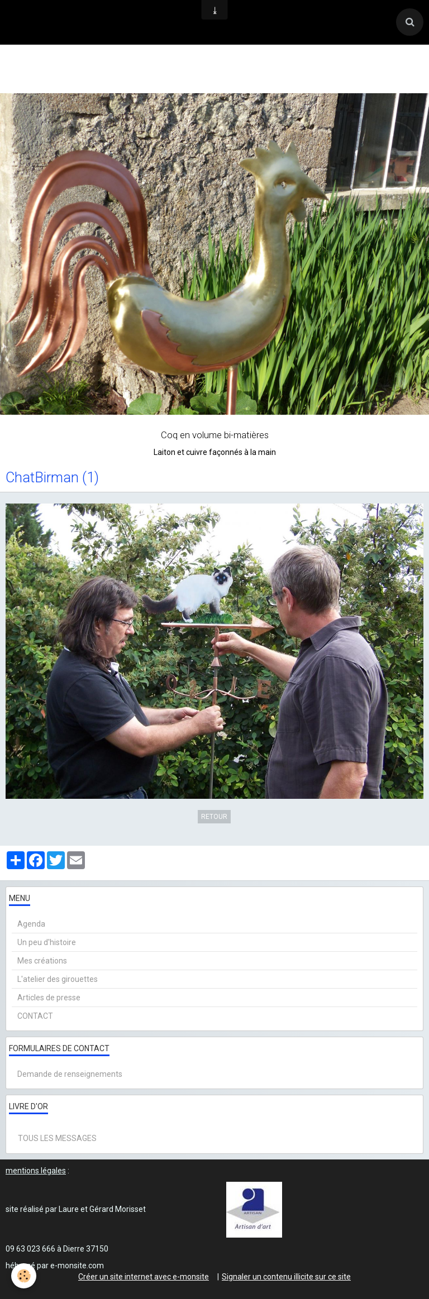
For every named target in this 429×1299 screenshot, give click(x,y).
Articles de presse (48, 997)
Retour (214, 817)
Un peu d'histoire (46, 942)
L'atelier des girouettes (57, 979)
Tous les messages (57, 1138)
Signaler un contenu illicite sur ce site (286, 1276)
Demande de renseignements (69, 1074)
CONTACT (35, 1016)
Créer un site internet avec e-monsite (143, 1276)
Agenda (31, 923)
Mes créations (42, 960)
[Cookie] (23, 1275)
